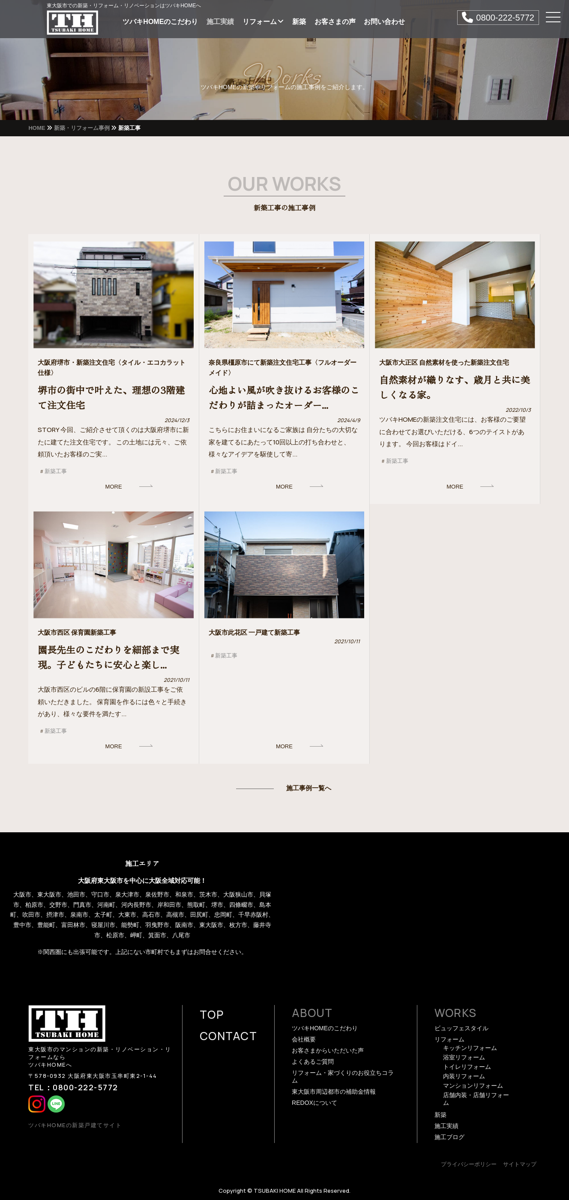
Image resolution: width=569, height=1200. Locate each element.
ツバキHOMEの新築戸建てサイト (75, 1125)
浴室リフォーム (464, 1057)
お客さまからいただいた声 (328, 1050)
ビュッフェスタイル (461, 1028)
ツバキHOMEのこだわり (160, 21)
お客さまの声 (335, 21)
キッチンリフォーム (470, 1047)
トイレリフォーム (467, 1066)
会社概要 (304, 1039)
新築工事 (56, 471)
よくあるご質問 (313, 1061)
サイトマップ (519, 1164)
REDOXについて (314, 1102)
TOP (212, 1014)
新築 (299, 21)
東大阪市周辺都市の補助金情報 (334, 1091)
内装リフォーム (464, 1076)
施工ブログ (449, 1137)
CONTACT (228, 1036)
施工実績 (220, 21)
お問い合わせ (384, 21)
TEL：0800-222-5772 (73, 1087)
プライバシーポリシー (469, 1164)
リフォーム (263, 21)
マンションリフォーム (473, 1085)
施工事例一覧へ (308, 788)
